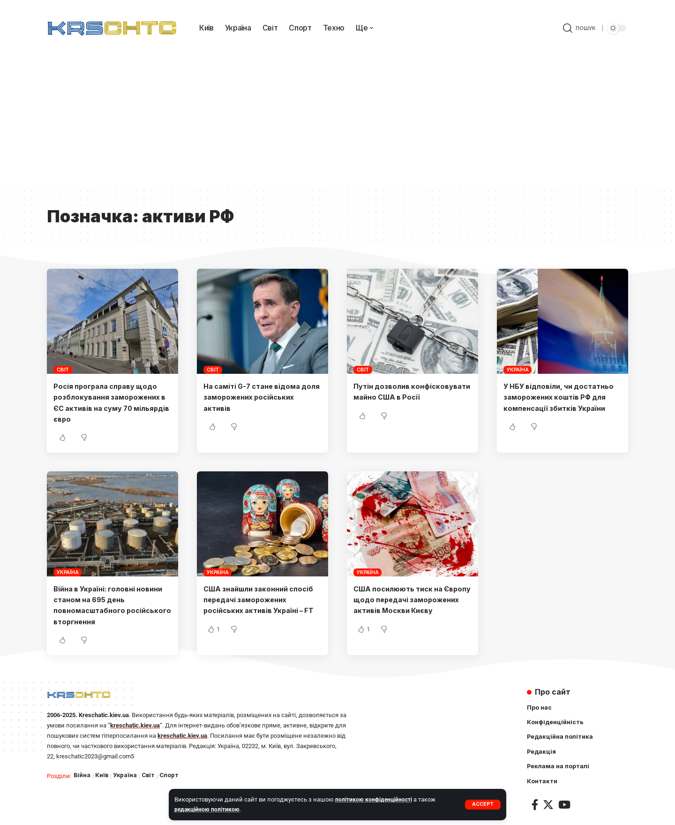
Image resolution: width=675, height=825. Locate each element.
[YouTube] (564, 806)
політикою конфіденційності (375, 799)
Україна (517, 369)
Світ (63, 369)
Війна (82, 775)
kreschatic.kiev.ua (135, 725)
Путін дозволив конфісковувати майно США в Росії (412, 396)
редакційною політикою (208, 809)
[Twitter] (548, 806)
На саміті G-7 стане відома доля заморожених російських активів (256, 396)
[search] (579, 28)
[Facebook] (534, 806)
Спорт (172, 775)
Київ (102, 775)
